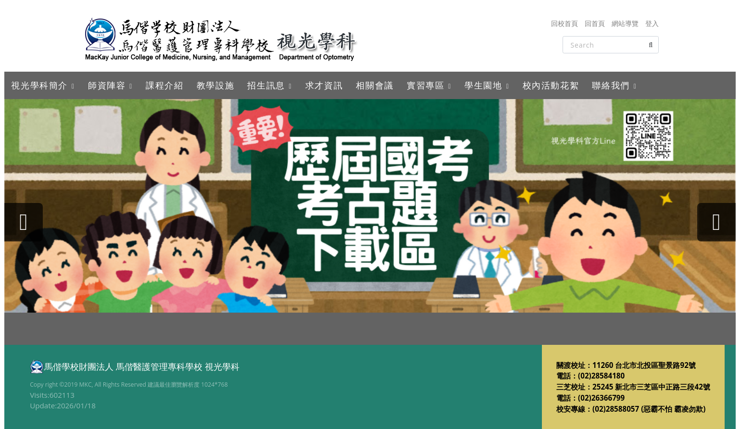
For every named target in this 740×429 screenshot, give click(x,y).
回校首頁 (564, 23)
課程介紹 (164, 85)
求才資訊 (324, 85)
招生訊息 (266, 85)
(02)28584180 (601, 375)
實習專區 (425, 85)
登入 (652, 23)
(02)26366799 (601, 398)
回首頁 (595, 23)
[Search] (611, 44)
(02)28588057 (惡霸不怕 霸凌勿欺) (648, 409)
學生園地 (483, 85)
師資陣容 (106, 85)
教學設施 (215, 85)
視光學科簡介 (39, 85)
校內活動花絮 (551, 85)
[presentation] (23, 222)
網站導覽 (625, 23)
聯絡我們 (610, 85)
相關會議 (374, 85)
